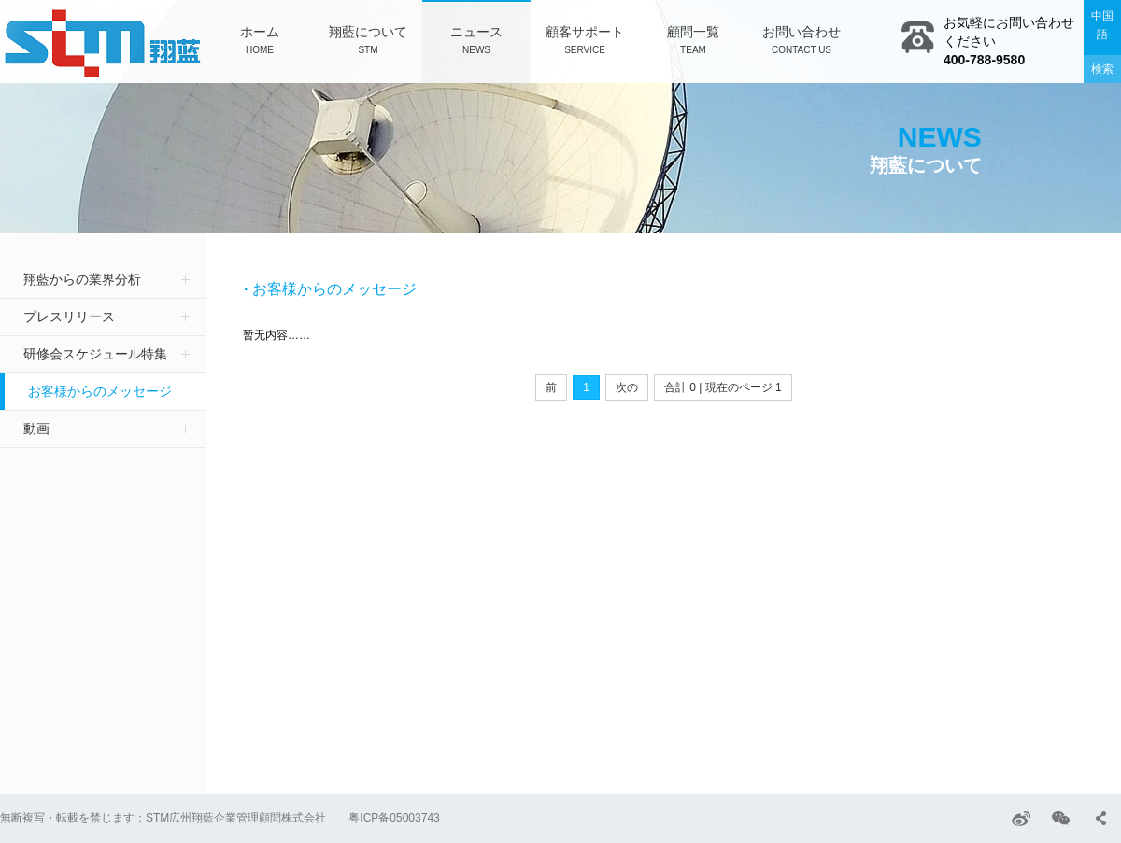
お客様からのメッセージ (100, 391)
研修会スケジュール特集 (95, 353)
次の (627, 387)
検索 (1102, 68)
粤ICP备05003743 (393, 817)
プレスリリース (69, 316)
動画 (36, 428)
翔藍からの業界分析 (82, 279)
